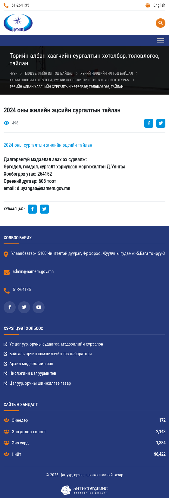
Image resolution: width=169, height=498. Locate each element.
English (155, 5)
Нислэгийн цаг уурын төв (30, 373)
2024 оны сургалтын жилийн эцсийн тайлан (48, 145)
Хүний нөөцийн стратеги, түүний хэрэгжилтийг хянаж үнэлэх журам (70, 80)
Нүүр (13, 73)
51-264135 (16, 5)
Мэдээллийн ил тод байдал (49, 73)
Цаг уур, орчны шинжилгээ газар (37, 383)
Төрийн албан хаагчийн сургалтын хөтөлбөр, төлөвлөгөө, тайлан (66, 87)
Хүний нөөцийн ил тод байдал (106, 73)
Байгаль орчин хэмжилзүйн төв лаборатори (48, 353)
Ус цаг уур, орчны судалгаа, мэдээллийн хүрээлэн (53, 344)
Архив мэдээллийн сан (28, 363)
